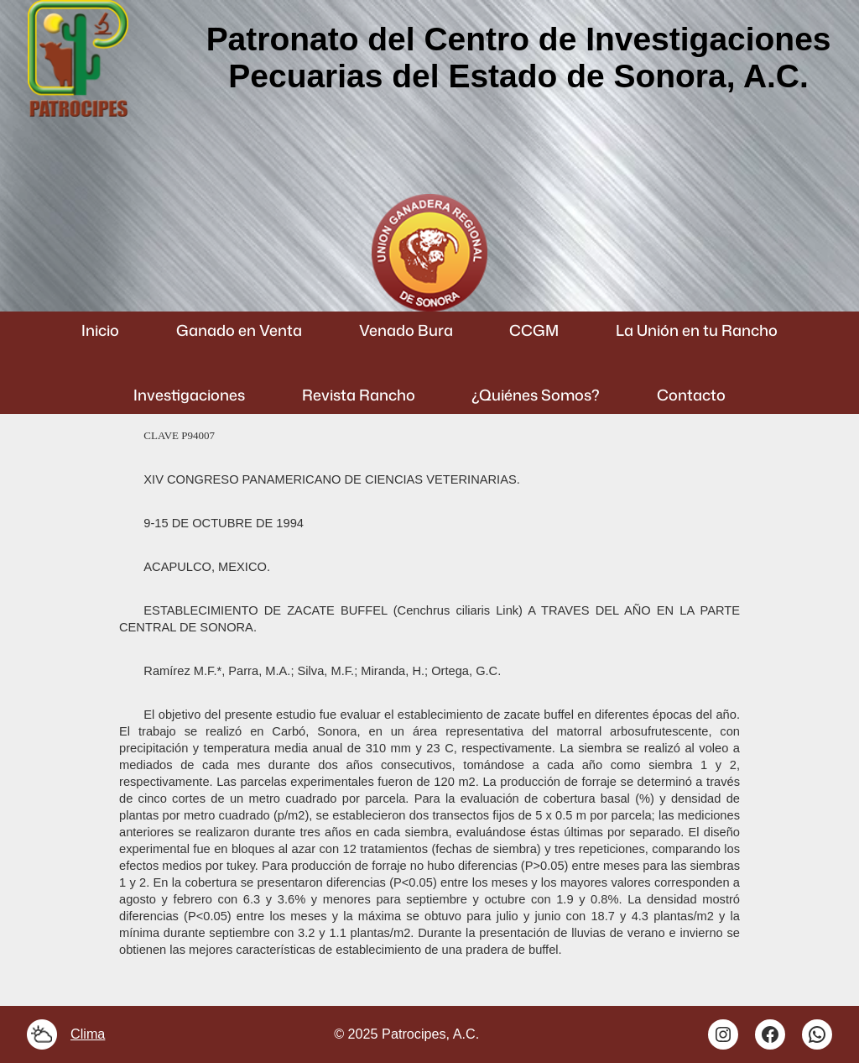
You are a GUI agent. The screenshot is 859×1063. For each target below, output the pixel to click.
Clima (87, 1033)
